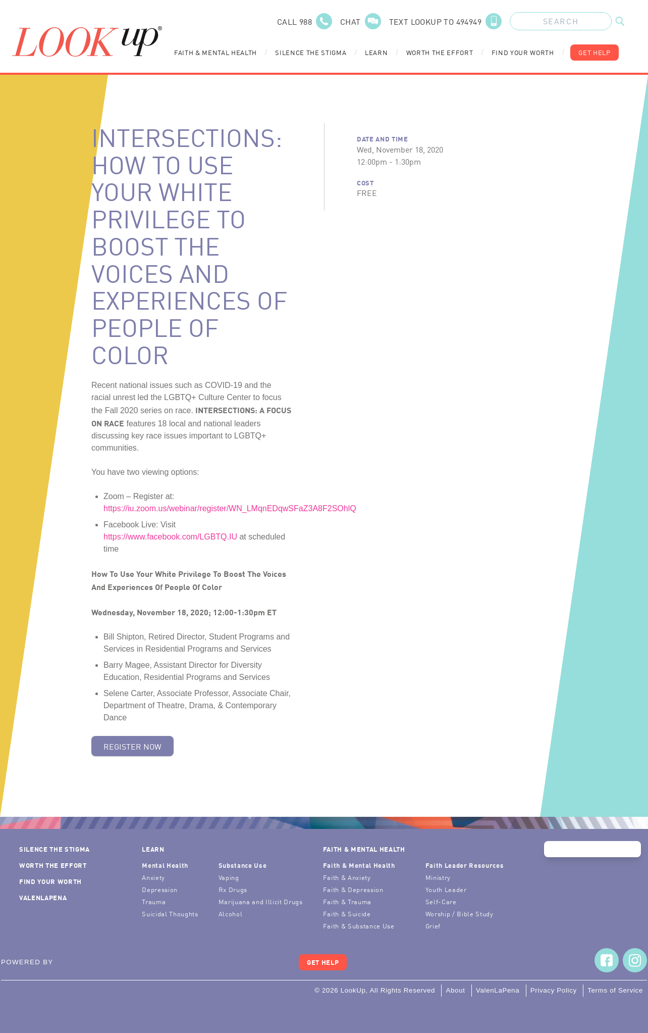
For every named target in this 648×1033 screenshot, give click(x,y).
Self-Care (441, 901)
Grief (433, 925)
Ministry (438, 877)
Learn (376, 52)
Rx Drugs (233, 889)
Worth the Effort (439, 52)
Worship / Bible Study (459, 913)
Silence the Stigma (310, 52)
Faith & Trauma (347, 901)
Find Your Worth (523, 52)
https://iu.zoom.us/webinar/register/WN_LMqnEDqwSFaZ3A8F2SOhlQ (229, 508)
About (455, 990)
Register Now (132, 746)
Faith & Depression (353, 889)
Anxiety (153, 877)
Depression (160, 889)
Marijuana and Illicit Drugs (261, 901)
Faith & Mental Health (215, 52)
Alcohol (231, 913)
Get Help (594, 52)
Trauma (154, 901)
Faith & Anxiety (347, 877)
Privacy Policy (553, 990)
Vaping (229, 877)
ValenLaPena (43, 897)
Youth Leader (446, 889)
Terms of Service (615, 990)
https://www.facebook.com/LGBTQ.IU (170, 536)
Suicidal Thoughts (170, 913)
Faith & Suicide (347, 913)
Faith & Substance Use (359, 925)
